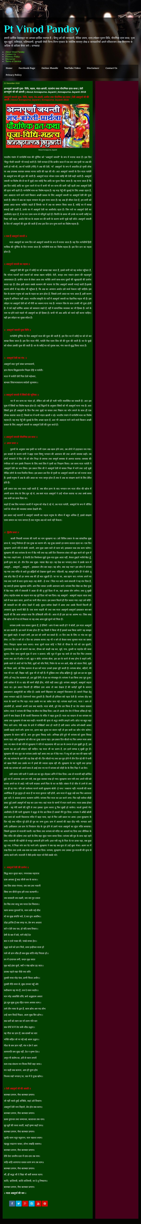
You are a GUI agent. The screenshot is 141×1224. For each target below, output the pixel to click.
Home (9, 68)
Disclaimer (10, 59)
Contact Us (10, 54)
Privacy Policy (14, 75)
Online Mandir (50, 68)
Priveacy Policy (12, 57)
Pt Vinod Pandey (42, 29)
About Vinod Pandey (15, 52)
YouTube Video (72, 68)
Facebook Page (27, 68)
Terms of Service (13, 61)
